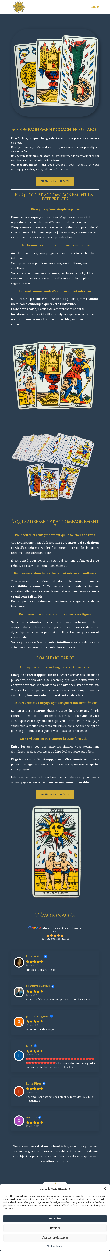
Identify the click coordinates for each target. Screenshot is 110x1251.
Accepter (55, 1218)
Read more (70, 1067)
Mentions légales (55, 1246)
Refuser (55, 1228)
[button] (105, 1188)
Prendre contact (55, 181)
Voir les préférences (55, 1237)
